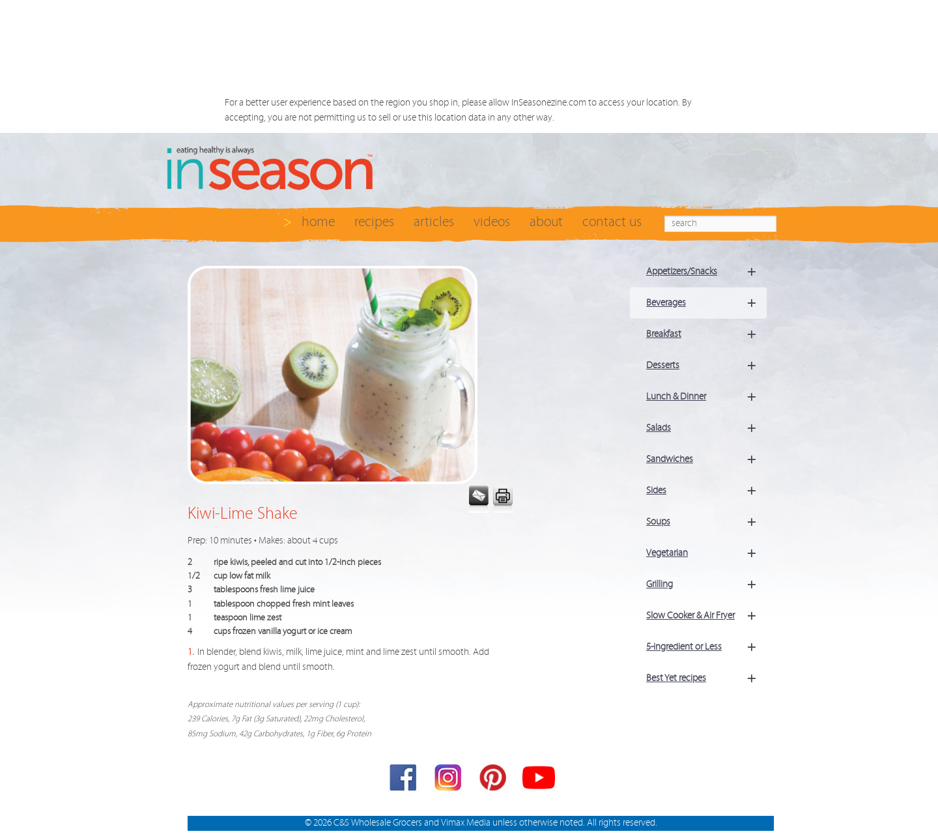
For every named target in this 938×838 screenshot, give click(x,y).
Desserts (706, 365)
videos (492, 222)
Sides (706, 490)
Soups (706, 522)
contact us (612, 222)
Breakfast (706, 334)
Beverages (706, 303)
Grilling (706, 584)
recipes (374, 222)
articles (434, 222)
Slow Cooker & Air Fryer (706, 615)
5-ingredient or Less (706, 647)
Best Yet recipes (706, 678)
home (318, 222)
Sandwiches (706, 459)
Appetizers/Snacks (706, 271)
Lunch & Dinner (706, 396)
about (546, 222)
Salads (706, 428)
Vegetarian (706, 553)
